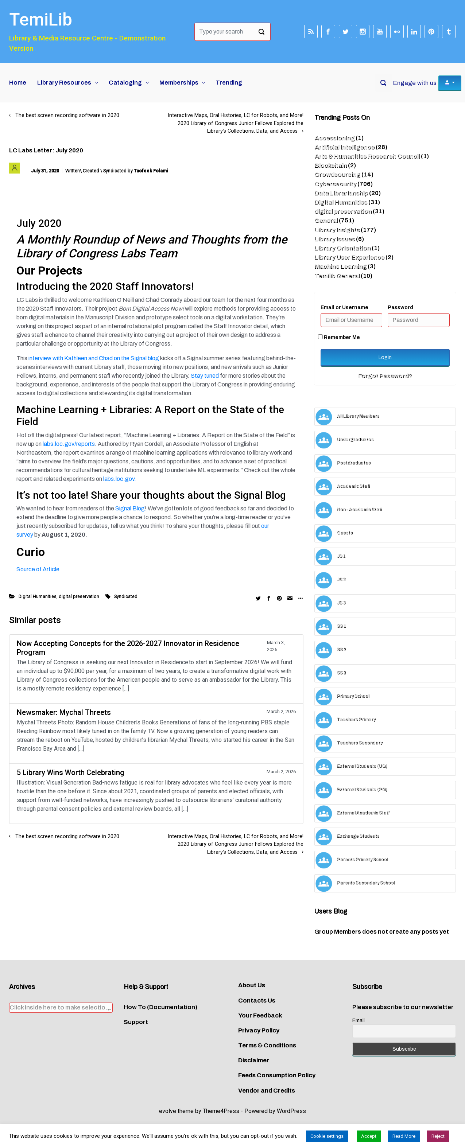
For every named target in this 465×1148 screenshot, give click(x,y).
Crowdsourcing (337, 174)
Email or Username (344, 307)
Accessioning (334, 138)
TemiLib (40, 19)
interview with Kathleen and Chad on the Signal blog (93, 358)
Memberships (178, 82)
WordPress (291, 1111)
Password (400, 307)
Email (358, 1020)
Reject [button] (438, 1136)
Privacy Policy (258, 1030)
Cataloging (125, 82)
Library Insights (337, 229)
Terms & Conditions (267, 1045)
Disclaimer (253, 1060)
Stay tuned (205, 376)
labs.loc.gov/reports (69, 444)
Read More (403, 1136)
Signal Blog (130, 508)
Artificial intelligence (344, 147)
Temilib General (337, 275)
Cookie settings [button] (327, 1136)
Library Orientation (342, 248)
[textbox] (60, 1007)
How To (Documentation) (160, 1007)
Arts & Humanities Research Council (367, 156)
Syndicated (125, 596)
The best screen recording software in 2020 (67, 115)
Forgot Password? (385, 375)
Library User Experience (349, 257)
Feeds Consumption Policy (276, 1075)
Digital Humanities (38, 596)
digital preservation (79, 596)
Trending (229, 82)
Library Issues (334, 239)
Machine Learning (340, 266)
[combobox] (61, 1008)
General (326, 220)
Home (17, 82)
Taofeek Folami (151, 170)
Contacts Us (256, 1000)
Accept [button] (368, 1136)
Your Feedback (260, 1015)
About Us (251, 985)
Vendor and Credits (266, 1090)
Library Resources (64, 82)
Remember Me (339, 337)
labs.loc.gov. (119, 479)
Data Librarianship (341, 193)
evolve (167, 1111)
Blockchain (330, 165)
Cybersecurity (335, 183)
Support (136, 1022)
